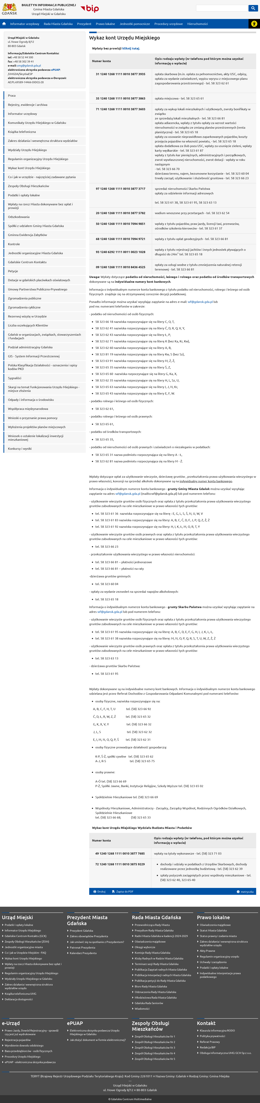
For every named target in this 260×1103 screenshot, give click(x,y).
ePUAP (55, 69)
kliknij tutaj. (131, 48)
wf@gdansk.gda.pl (200, 301)
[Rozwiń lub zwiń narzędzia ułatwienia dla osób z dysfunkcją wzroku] (254, 24)
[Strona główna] (4, 23)
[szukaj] (222, 8)
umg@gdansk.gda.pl (29, 65)
